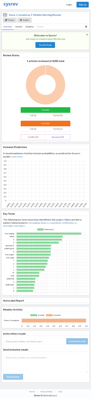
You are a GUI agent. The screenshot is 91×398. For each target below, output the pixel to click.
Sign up (82, 4)
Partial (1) (58, 129)
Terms (32, 391)
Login (69, 4)
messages (8, 225)
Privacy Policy (47, 391)
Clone (9, 20)
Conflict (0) (33, 137)
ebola (43, 222)
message (18, 225)
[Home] (10, 4)
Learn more (17, 156)
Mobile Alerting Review (47, 14)
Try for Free (45, 45)
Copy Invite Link (77, 341)
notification (68, 222)
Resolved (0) (58, 137)
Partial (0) (58, 115)
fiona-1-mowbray (19, 14)
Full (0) (33, 115)
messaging (34, 222)
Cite (60, 391)
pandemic (56, 222)
